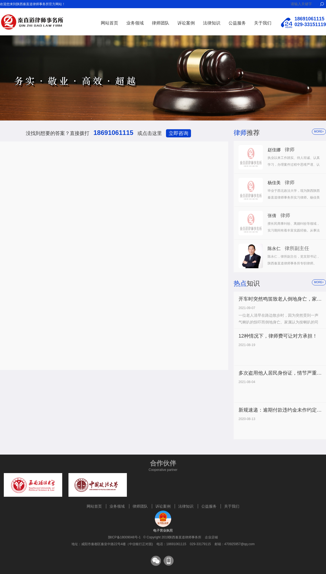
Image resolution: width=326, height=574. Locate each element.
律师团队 (160, 23)
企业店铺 (211, 537)
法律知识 (211, 23)
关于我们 (262, 23)
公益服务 (237, 23)
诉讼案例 (186, 23)
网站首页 (109, 23)
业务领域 (135, 23)
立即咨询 (178, 133)
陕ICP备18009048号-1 (124, 537)
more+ (319, 131)
